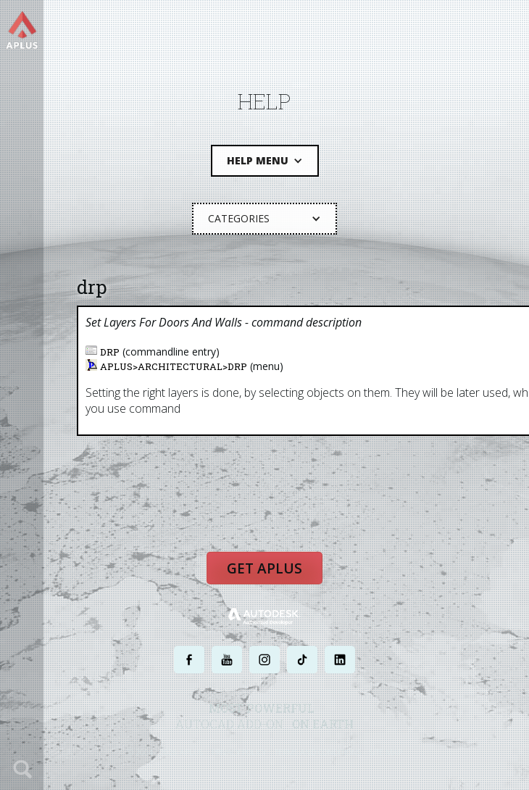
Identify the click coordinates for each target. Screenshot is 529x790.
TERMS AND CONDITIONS (318, 752)
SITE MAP (386, 752)
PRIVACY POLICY (239, 752)
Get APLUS (264, 568)
